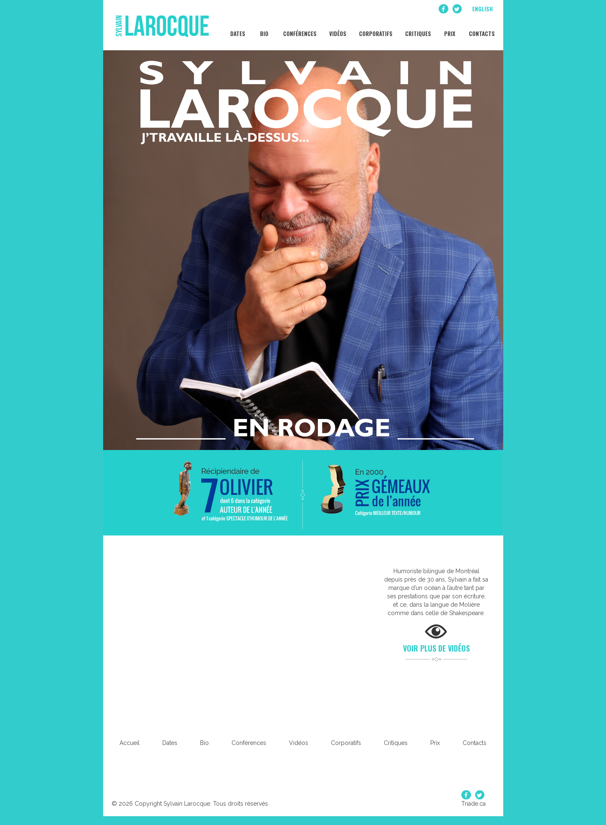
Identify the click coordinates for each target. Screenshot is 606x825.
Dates (237, 29)
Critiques (417, 29)
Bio (264, 29)
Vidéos (337, 29)
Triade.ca (473, 803)
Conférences (299, 29)
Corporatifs (375, 29)
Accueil (130, 743)
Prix (449, 29)
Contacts (481, 29)
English (482, 9)
